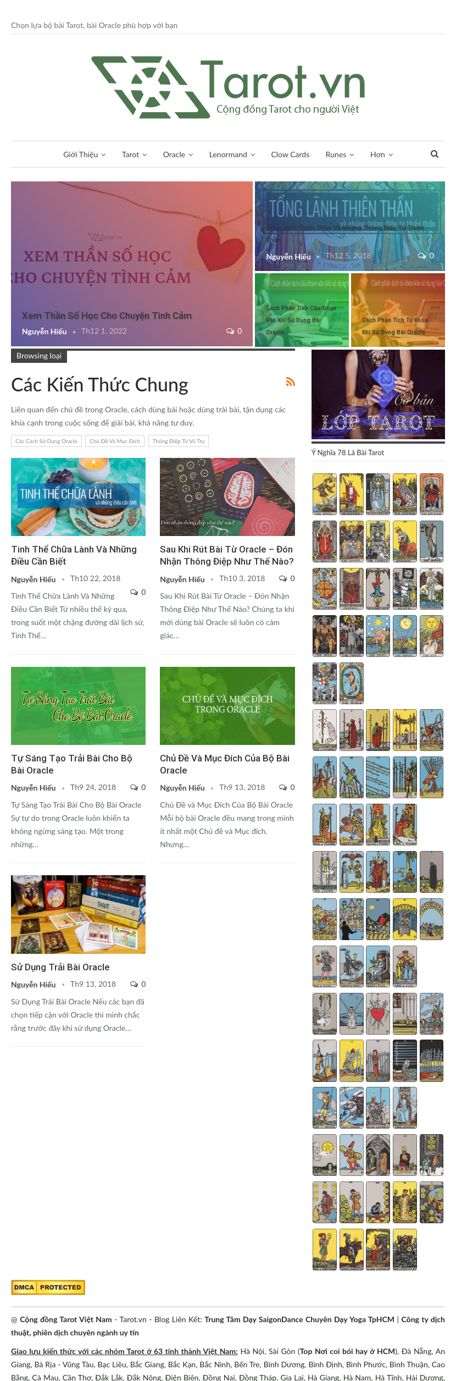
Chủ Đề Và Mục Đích (115, 441)
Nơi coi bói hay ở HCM (355, 1351)
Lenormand (214, 154)
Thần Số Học (377, 154)
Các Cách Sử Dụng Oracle (46, 441)
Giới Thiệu (66, 154)
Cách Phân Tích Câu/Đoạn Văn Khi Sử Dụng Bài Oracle (301, 320)
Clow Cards (276, 154)
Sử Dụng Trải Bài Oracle (60, 967)
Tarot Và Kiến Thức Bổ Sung (15, 182)
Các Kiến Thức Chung (15, 668)
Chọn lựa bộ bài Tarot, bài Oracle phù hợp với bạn (94, 25)
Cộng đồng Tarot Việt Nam (66, 1319)
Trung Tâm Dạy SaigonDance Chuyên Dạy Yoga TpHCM (299, 1319)
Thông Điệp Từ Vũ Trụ (179, 441)
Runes (322, 154)
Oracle (160, 154)
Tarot (116, 154)
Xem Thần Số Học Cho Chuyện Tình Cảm (107, 315)
